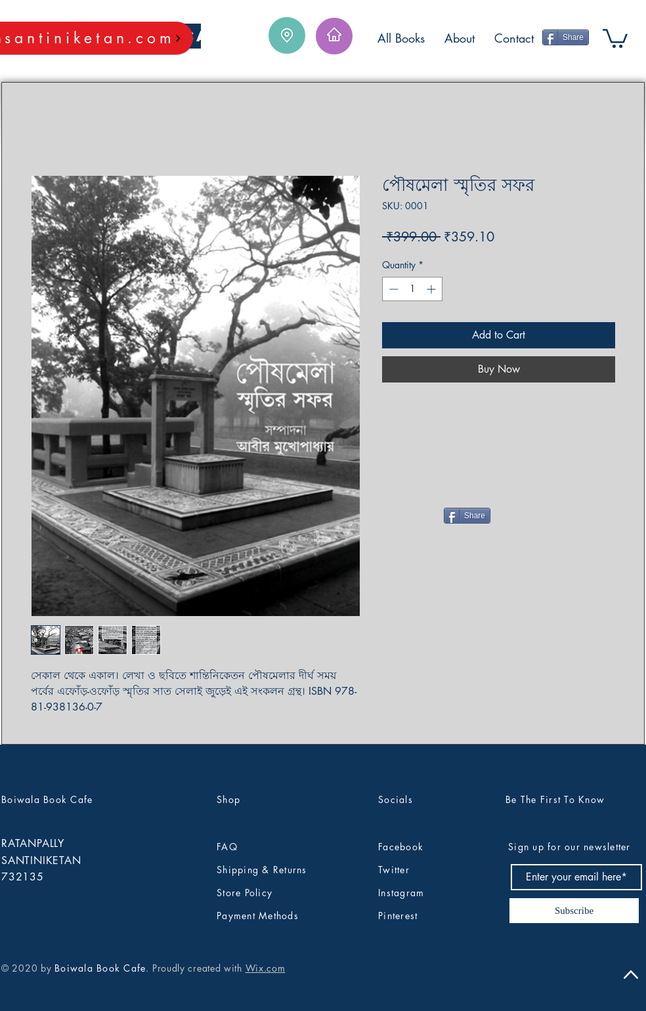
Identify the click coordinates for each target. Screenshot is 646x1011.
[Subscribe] (574, 910)
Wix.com (266, 968)
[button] (615, 37)
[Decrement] (392, 289)
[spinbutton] (412, 289)
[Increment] (432, 289)
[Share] (565, 37)
